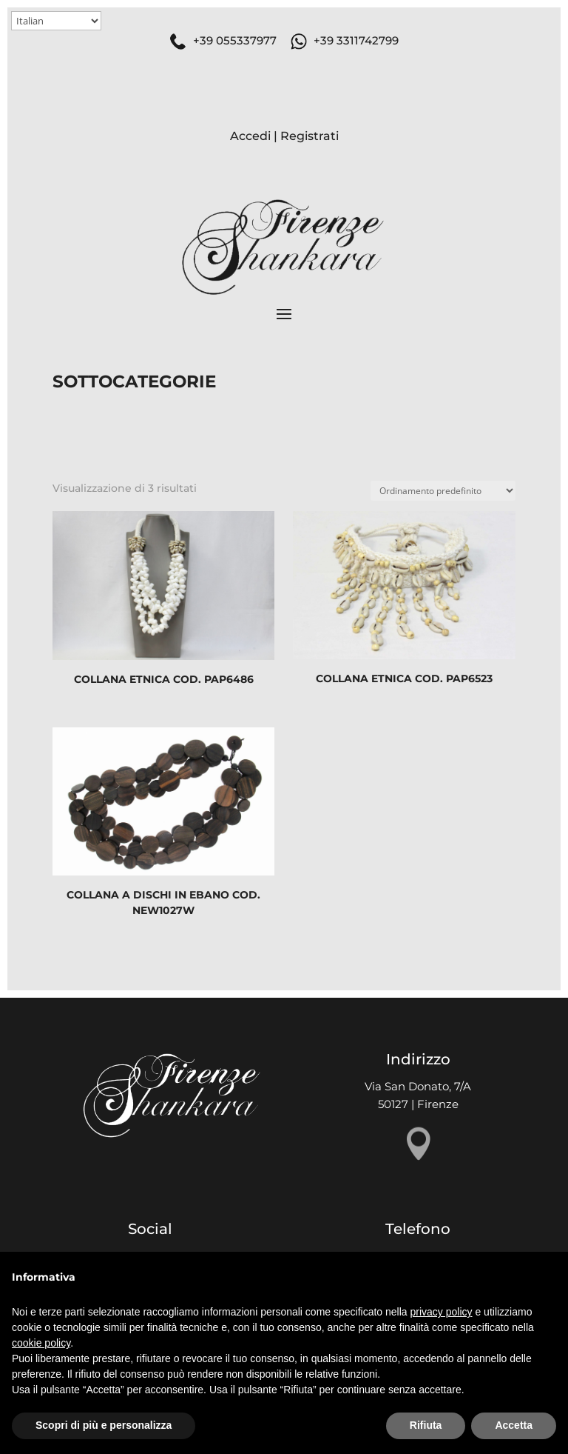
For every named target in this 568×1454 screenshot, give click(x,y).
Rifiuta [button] (426, 1425)
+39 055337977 (235, 40)
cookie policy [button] (41, 1343)
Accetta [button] (513, 1425)
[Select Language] (56, 20)
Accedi (250, 136)
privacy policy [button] (441, 1312)
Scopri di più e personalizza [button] (104, 1425)
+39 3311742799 (356, 40)
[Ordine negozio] (443, 491)
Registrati (309, 136)
